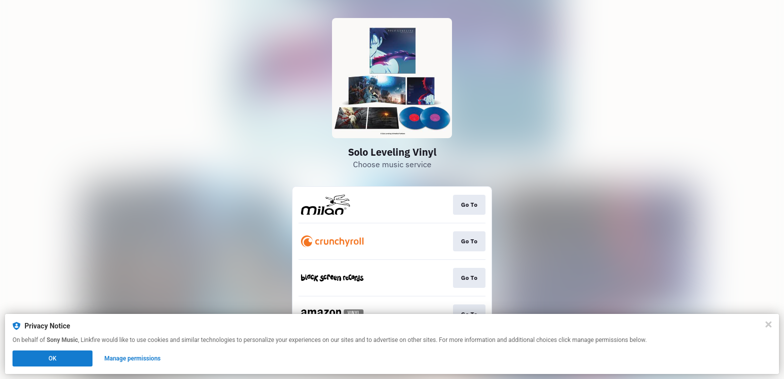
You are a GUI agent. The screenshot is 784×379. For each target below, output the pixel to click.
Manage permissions (132, 358)
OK (52, 358)
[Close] (768, 324)
